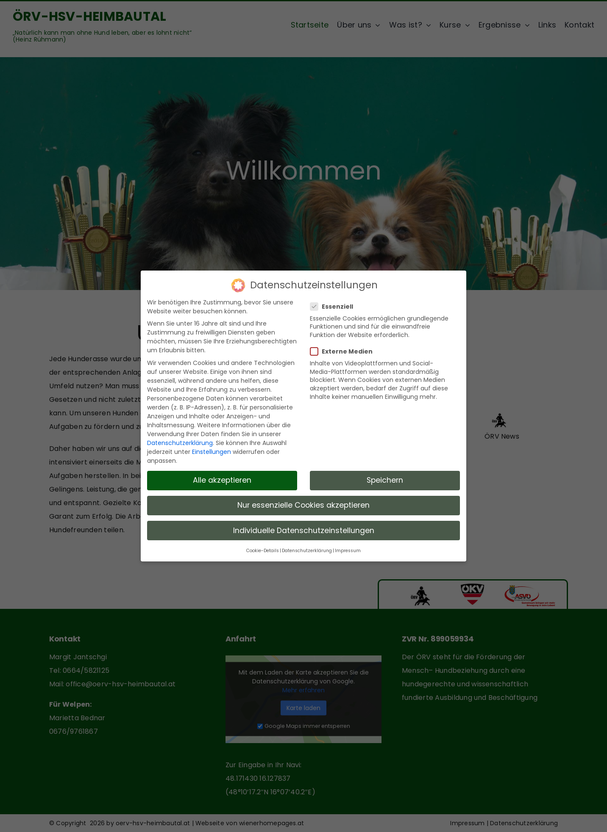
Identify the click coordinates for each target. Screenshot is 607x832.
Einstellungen (211, 448)
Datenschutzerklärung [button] (307, 547)
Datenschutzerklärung (180, 439)
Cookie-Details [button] (262, 547)
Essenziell (335, 303)
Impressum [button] (348, 547)
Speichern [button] (385, 476)
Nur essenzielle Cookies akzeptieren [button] (303, 501)
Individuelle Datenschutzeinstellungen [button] (303, 526)
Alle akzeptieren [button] (222, 476)
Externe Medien (345, 347)
